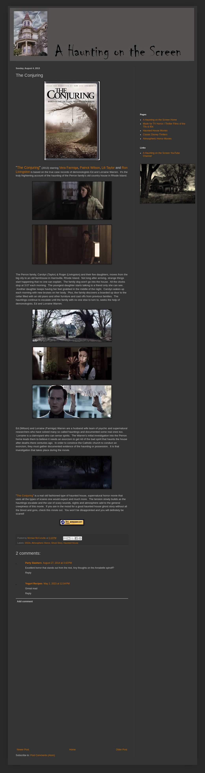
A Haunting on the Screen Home (160, 119)
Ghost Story (56, 543)
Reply (28, 572)
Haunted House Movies (155, 130)
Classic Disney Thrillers (155, 134)
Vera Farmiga (68, 167)
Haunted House (70, 543)
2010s (28, 543)
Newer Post (23, 749)
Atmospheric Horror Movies (157, 138)
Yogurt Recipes (33, 583)
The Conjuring (28, 168)
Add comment (25, 601)
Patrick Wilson (90, 167)
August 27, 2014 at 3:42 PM (57, 563)
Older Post (121, 749)
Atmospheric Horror (41, 543)
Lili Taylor (108, 167)
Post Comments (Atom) (42, 755)
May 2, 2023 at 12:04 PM (57, 583)
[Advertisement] (72, 718)
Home (72, 749)
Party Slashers (33, 563)
